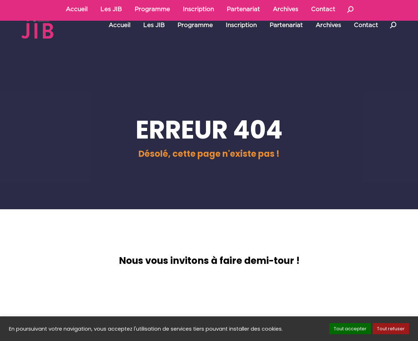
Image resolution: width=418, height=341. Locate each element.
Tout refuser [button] (391, 328)
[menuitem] (119, 41)
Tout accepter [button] (350, 328)
